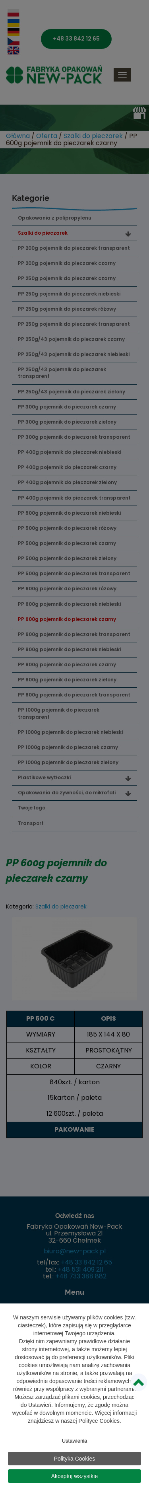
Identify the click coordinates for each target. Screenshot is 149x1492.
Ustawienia (74, 1442)
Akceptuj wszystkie (74, 1477)
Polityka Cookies (74, 1460)
